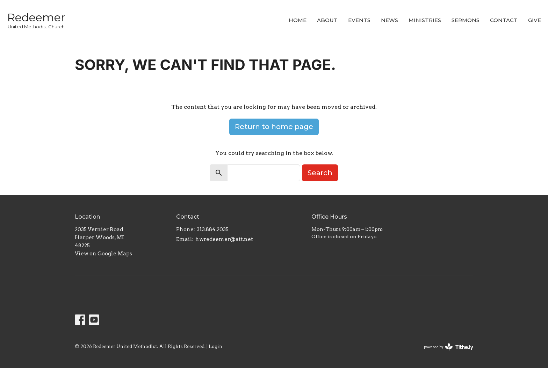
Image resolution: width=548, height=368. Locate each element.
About (327, 20)
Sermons (466, 20)
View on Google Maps (103, 253)
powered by (448, 347)
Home (298, 20)
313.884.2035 (213, 229)
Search (320, 173)
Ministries (425, 20)
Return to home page (274, 126)
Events (359, 20)
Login (215, 346)
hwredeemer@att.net (224, 239)
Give (534, 20)
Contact (504, 20)
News (389, 20)
